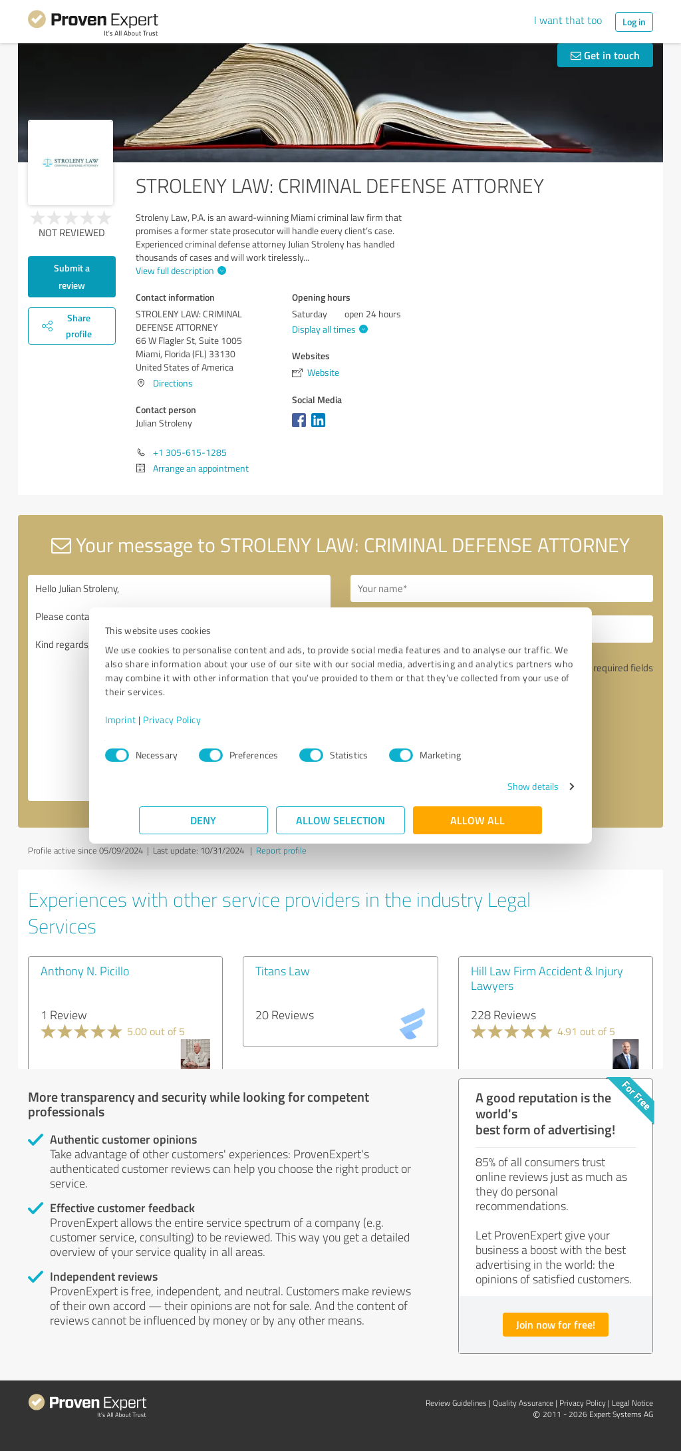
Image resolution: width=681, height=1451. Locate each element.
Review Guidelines (456, 1402)
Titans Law (282, 971)
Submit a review (72, 276)
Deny (204, 820)
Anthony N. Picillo (85, 971)
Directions (173, 383)
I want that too (568, 20)
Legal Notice (632, 1402)
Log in (634, 21)
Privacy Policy (206, 719)
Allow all (477, 820)
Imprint (154, 719)
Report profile (281, 850)
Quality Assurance (523, 1402)
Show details (499, 786)
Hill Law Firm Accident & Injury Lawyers (547, 978)
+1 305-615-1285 (190, 452)
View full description (179, 270)
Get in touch (605, 55)
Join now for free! (555, 1324)
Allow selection (340, 820)
